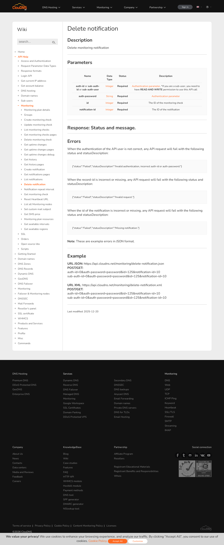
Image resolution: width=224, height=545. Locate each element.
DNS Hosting (49, 7)
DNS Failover (25, 283)
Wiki (65, 458)
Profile (21, 333)
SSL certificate (26, 313)
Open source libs (30, 244)
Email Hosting (122, 416)
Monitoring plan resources (39, 219)
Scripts (25, 249)
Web (167, 385)
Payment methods (73, 490)
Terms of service (21, 525)
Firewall (169, 416)
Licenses (110, 525)
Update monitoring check (38, 125)
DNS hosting (28, 91)
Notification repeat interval (39, 189)
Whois (117, 475)
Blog (65, 454)
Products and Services (30, 323)
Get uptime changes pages (39, 149)
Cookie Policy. (97, 541)
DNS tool (68, 494)
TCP (167, 394)
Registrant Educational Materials (132, 466)
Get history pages (34, 164)
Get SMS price (32, 214)
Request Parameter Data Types (38, 66)
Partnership (154, 7)
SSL (23, 234)
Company (128, 7)
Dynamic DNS (25, 274)
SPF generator (71, 499)
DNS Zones (24, 264)
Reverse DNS (70, 385)
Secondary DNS (123, 380)
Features (23, 328)
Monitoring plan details (37, 110)
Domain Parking (72, 412)
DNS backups (121, 389)
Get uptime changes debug (39, 154)
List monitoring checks (36, 129)
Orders (25, 239)
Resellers (119, 458)
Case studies (70, 463)
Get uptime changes (35, 144)
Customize (138, 541)
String (109, 96)
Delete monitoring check (38, 139)
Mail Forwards (26, 303)
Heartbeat (170, 407)
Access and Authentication (36, 61)
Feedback (17, 476)
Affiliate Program (123, 454)
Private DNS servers (125, 407)
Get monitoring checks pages (40, 134)
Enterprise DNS (21, 394)
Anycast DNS (121, 394)
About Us (17, 454)
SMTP (168, 421)
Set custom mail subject (37, 209)
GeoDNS (23, 278)
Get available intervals (36, 224)
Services (76, 7)
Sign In (184, 7)
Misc (20, 338)
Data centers (19, 467)
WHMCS (23, 318)
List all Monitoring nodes (38, 204)
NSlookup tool (71, 508)
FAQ (65, 472)
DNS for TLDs (122, 412)
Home (21, 52)
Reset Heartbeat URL (36, 199)
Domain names (29, 95)
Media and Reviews (23, 472)
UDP (167, 389)
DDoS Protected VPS (75, 416)
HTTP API (68, 476)
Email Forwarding (124, 398)
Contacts (17, 463)
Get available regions (36, 229)
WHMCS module (72, 481)
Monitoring (102, 7)
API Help (23, 57)
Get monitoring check (36, 194)
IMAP (168, 430)
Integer (109, 86)
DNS (167, 380)
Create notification (34, 169)
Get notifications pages (37, 174)
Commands (24, 343)
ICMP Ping (170, 398)
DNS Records (25, 269)
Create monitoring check (37, 120)
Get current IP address (33, 81)
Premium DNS (20, 380)
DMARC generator (73, 503)
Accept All (118, 541)
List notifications (33, 179)
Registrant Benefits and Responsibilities (136, 471)
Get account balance (32, 86)
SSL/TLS (170, 412)
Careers (16, 481)
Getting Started (26, 254)
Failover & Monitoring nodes (34, 293)
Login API (26, 76)
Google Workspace (74, 403)
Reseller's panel (27, 308)
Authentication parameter (145, 86)
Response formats (31, 71)
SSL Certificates (72, 407)
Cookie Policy (61, 525)
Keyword (170, 403)
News (15, 458)
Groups (28, 115)
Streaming (170, 425)
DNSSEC (23, 298)
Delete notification (34, 184)
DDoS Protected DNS (24, 385)
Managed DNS (71, 394)
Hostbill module (72, 485)
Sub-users (27, 100)
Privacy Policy (42, 525)
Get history (30, 159)
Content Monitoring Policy (87, 525)
